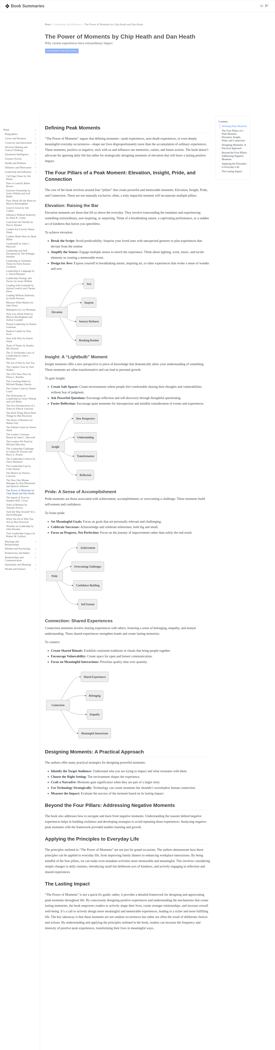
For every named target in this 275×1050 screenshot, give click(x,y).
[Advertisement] (137, 85)
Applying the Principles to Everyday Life (234, 165)
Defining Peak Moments (234, 126)
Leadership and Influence (67, 24)
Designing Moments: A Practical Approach (234, 146)
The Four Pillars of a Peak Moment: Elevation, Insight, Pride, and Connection (233, 135)
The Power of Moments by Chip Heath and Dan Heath (113, 24)
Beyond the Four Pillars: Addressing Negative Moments (234, 155)
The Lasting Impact (232, 171)
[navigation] (18, 130)
